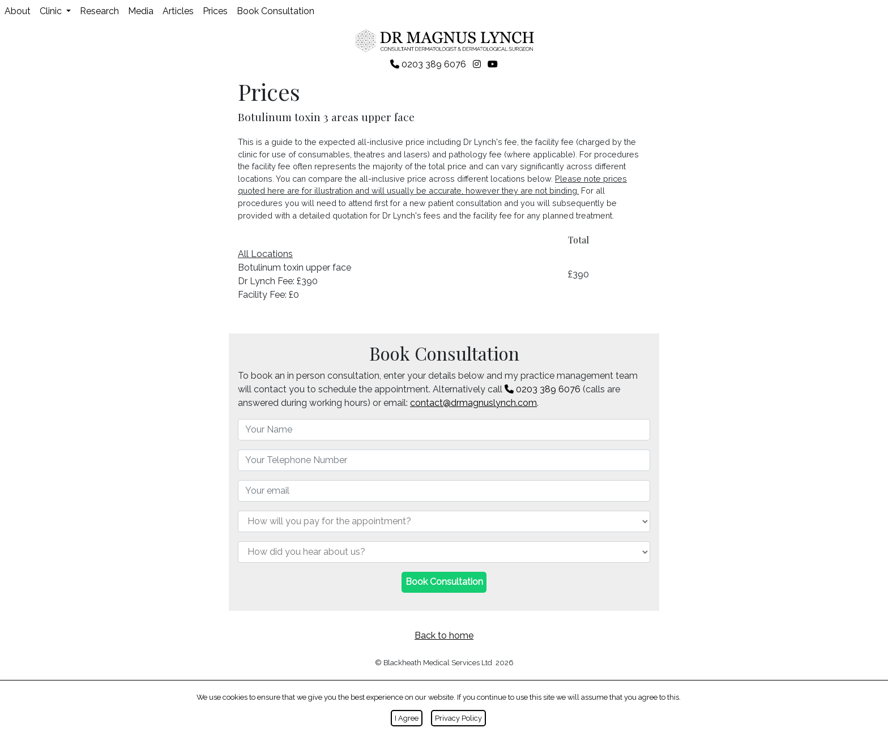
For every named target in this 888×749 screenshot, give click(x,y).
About (18, 11)
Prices (215, 11)
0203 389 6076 (542, 389)
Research (99, 11)
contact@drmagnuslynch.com (473, 402)
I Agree (407, 718)
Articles (178, 11)
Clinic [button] (52, 11)
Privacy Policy (458, 718)
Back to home (444, 635)
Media (140, 11)
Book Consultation (275, 11)
